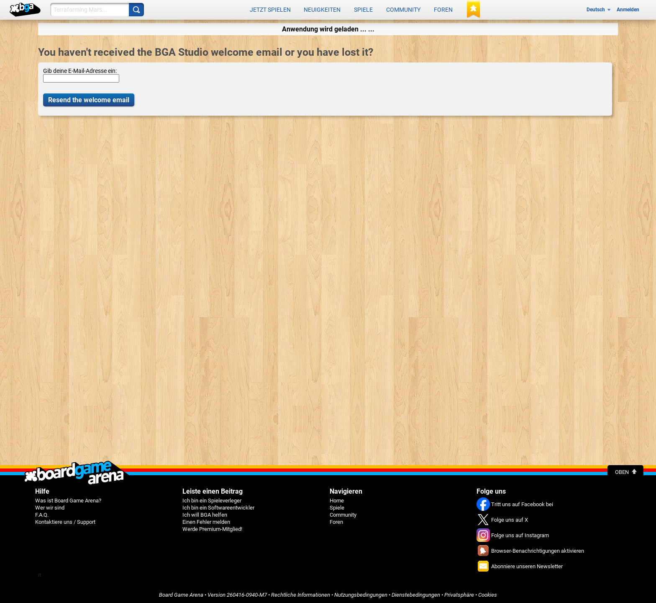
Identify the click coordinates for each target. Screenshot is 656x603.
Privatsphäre (459, 593)
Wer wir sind (49, 506)
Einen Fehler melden (206, 520)
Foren (443, 9)
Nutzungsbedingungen (360, 593)
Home (337, 499)
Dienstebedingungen (416, 593)
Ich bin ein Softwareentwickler (218, 506)
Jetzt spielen (270, 9)
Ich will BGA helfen (204, 513)
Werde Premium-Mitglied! (212, 527)
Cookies (487, 593)
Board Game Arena (181, 593)
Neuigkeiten (322, 9)
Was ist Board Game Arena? (68, 499)
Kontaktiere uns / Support (65, 520)
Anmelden (628, 9)
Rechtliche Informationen (300, 593)
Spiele (363, 9)
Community (403, 9)
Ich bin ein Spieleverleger (211, 499)
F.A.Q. (42, 513)
